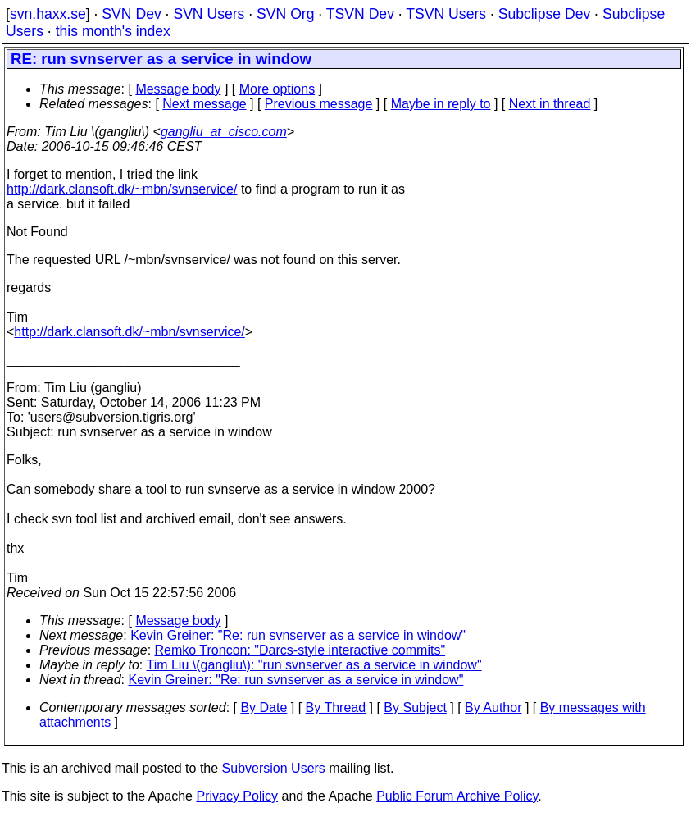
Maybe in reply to (441, 104)
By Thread (336, 707)
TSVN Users (446, 14)
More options (277, 89)
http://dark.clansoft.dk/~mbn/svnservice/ (122, 189)
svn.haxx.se (48, 14)
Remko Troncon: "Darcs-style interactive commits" (300, 650)
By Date (263, 707)
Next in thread (550, 104)
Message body (177, 89)
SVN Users (208, 14)
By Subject (415, 707)
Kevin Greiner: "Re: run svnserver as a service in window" (298, 635)
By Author (493, 707)
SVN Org (285, 14)
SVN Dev (131, 14)
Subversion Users (273, 768)
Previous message (319, 104)
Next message (204, 104)
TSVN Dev (360, 14)
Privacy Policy (237, 796)
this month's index (113, 31)
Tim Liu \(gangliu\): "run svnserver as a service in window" (313, 665)
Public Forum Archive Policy (457, 796)
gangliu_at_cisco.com (224, 132)
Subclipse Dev (544, 14)
